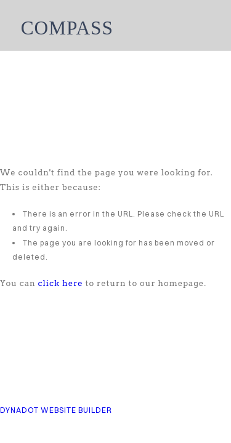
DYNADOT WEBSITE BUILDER (56, 410)
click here (60, 283)
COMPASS (67, 28)
